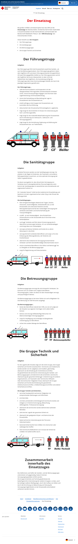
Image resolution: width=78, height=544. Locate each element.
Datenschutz (61, 524)
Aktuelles (41, 518)
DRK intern (61, 532)
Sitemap (60, 521)
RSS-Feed (60, 529)
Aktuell (44, 8)
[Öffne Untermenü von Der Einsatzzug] (39, 12)
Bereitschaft (24, 518)
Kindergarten (56, 8)
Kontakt (60, 518)
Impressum (61, 527)
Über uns (49, 8)
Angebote (38, 8)
